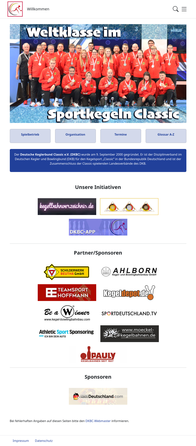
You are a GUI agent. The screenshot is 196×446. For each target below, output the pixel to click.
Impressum (21, 441)
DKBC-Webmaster (98, 421)
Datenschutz (44, 441)
